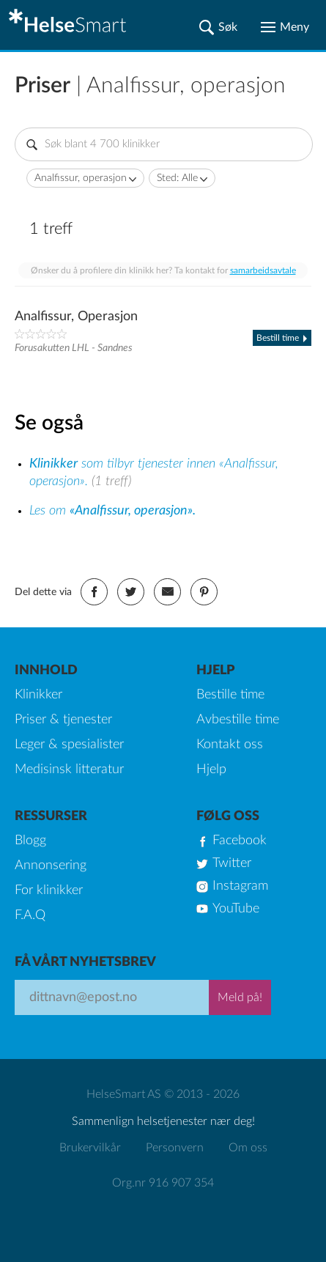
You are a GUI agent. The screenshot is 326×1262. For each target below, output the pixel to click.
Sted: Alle (177, 178)
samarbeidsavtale (263, 270)
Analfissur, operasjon (80, 178)
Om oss (248, 1148)
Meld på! (240, 997)
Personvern (175, 1148)
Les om (112, 510)
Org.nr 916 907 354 (163, 1183)
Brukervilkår (90, 1148)
